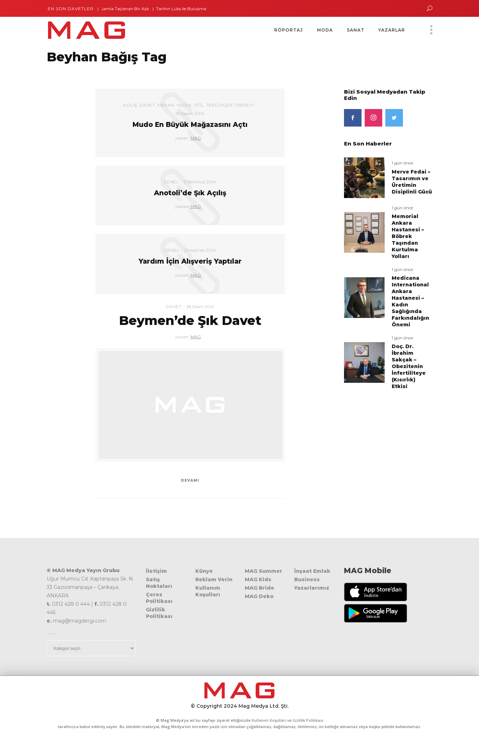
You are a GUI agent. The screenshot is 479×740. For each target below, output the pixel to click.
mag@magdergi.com (79, 621)
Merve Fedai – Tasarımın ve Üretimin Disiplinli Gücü (412, 182)
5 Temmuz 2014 (200, 181)
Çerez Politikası (159, 597)
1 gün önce (402, 162)
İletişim (156, 571)
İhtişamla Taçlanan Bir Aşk (125, 8)
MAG (195, 138)
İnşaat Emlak (312, 571)
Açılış (130, 105)
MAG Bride (259, 588)
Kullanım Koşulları (207, 591)
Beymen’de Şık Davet (190, 320)
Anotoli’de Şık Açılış (190, 193)
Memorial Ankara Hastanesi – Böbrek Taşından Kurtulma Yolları (408, 236)
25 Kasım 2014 (189, 113)
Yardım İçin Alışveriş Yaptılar (190, 261)
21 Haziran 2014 (200, 250)
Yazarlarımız (311, 588)
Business (307, 579)
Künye (204, 571)
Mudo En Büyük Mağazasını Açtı (190, 125)
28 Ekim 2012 (200, 306)
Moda (184, 105)
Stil (199, 105)
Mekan (165, 105)
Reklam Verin (213, 579)
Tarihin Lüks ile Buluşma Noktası (193, 8)
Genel (171, 181)
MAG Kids (258, 579)
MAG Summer (263, 571)
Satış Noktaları (159, 582)
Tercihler (219, 105)
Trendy (244, 105)
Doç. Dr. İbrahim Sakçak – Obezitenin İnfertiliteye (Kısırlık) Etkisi (409, 366)
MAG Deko (259, 596)
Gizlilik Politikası (159, 612)
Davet (147, 105)
